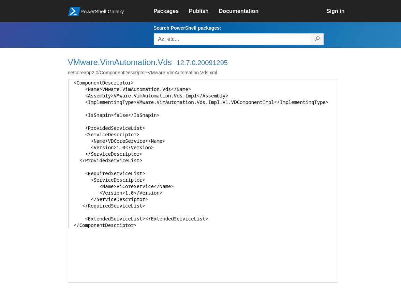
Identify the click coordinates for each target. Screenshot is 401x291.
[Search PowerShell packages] (317, 39)
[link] (171, 11)
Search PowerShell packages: (187, 28)
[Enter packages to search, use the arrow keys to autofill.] (232, 39)
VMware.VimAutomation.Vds (120, 62)
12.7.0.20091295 (202, 62)
